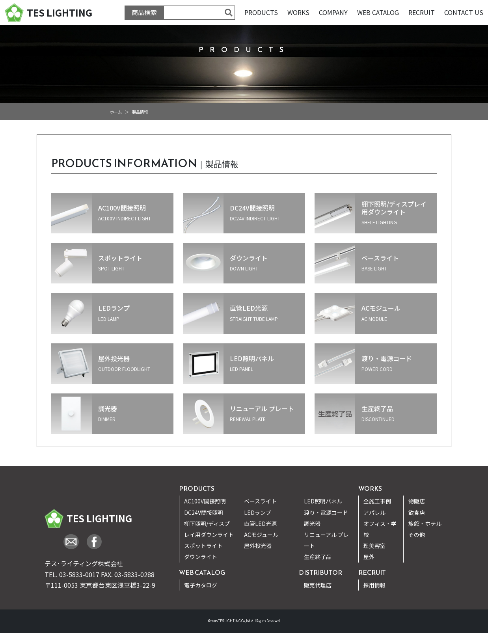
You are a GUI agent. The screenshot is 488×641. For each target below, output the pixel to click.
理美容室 (374, 546)
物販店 (416, 501)
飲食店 (416, 512)
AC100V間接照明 (205, 501)
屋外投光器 (258, 546)
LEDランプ (257, 512)
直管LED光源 (260, 523)
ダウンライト (200, 557)
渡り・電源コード (326, 512)
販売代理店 (318, 585)
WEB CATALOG (378, 12)
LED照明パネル (323, 501)
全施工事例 (377, 501)
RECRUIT (421, 12)
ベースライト (260, 501)
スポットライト (203, 546)
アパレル (374, 512)
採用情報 (374, 585)
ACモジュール (261, 535)
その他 (416, 535)
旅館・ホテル (424, 523)
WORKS (298, 12)
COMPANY (333, 12)
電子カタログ (200, 585)
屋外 (368, 557)
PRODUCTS (261, 12)
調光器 (312, 523)
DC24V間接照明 (203, 512)
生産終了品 (318, 557)
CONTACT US (463, 12)
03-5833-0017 (79, 574)
